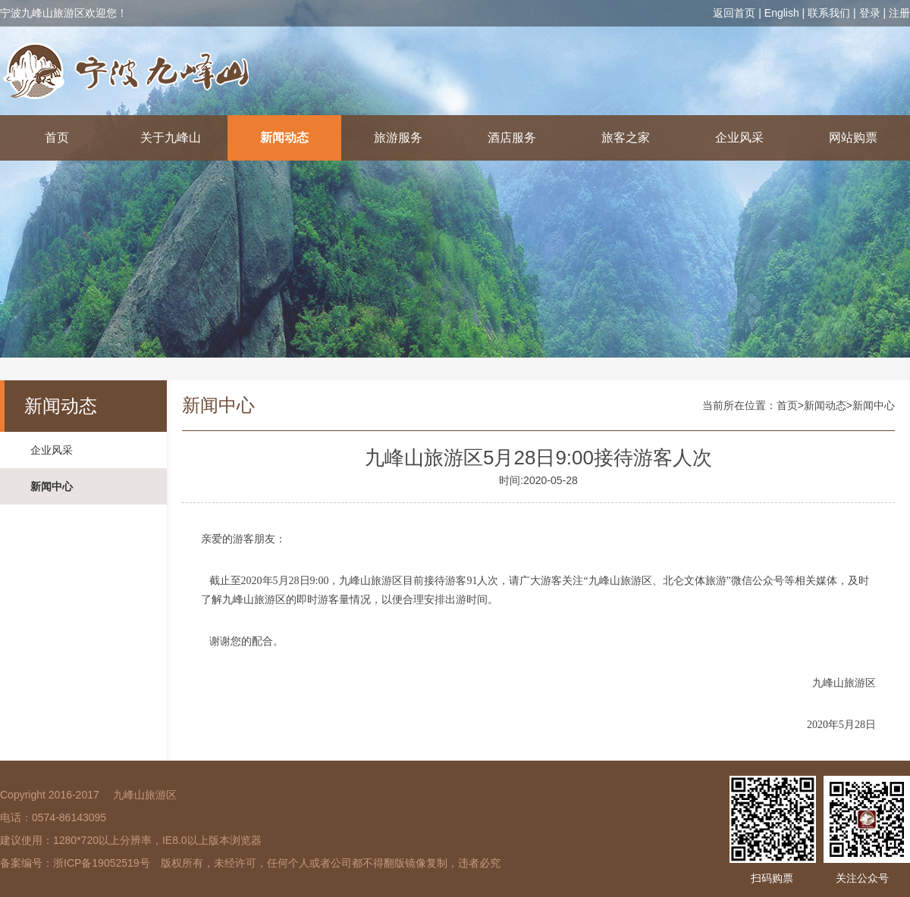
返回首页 (734, 13)
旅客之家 (625, 137)
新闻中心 (51, 486)
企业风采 (739, 137)
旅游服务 (398, 137)
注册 (899, 13)
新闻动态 (284, 137)
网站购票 (853, 137)
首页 (57, 137)
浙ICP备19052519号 (101, 863)
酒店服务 (512, 137)
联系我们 (829, 13)
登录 (869, 13)
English (781, 13)
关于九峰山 (170, 137)
